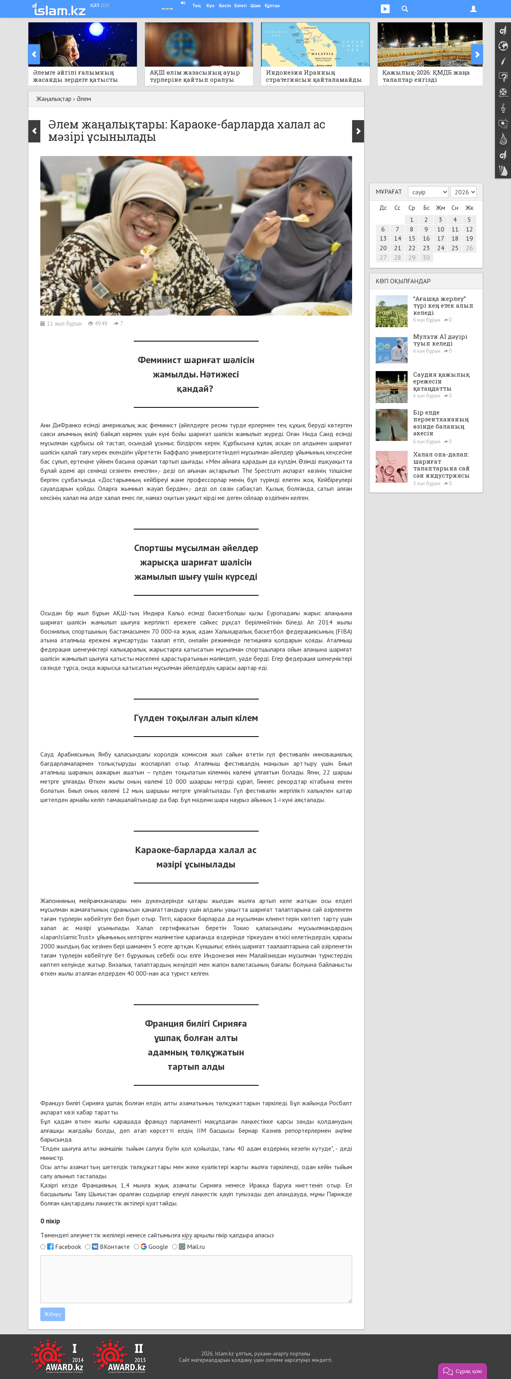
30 (426, 257)
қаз (94, 4)
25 (455, 248)
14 (397, 238)
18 (455, 238)
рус (105, 4)
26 (469, 248)
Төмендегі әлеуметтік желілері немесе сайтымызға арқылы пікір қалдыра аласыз (157, 1235)
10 (440, 229)
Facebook (68, 1246)
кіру (187, 1235)
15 (412, 238)
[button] (462, 1371)
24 (440, 248)
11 (455, 229)
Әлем (84, 99)
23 (426, 248)
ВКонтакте (115, 1246)
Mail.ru (196, 1246)
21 (397, 248)
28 (397, 257)
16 (426, 238)
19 (469, 238)
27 (383, 257)
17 (440, 238)
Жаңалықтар (53, 99)
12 (469, 229)
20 (383, 248)
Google (158, 1246)
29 (412, 257)
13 (383, 238)
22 (412, 248)
